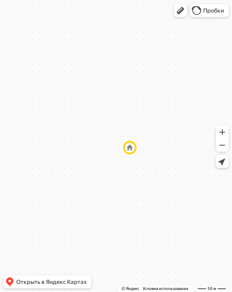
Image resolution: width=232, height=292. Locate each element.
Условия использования (165, 288)
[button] (180, 10)
